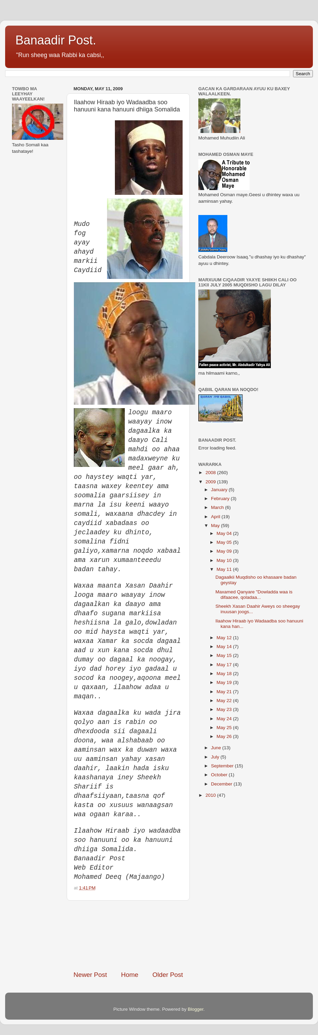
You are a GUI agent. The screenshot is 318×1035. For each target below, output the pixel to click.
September (223, 765)
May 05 (224, 542)
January (220, 489)
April (216, 516)
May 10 (224, 560)
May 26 (224, 736)
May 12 (224, 637)
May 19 (224, 682)
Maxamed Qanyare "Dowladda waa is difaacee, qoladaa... (253, 594)
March (218, 507)
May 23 (224, 709)
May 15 (224, 655)
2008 (211, 472)
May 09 (224, 551)
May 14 (224, 646)
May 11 (224, 569)
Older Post (168, 974)
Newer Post (90, 974)
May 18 (224, 673)
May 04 (224, 533)
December (222, 784)
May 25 (224, 727)
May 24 (224, 718)
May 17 (224, 664)
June (216, 747)
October (220, 774)
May (216, 525)
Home (129, 974)
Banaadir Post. (55, 40)
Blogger (195, 1009)
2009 (211, 481)
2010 (211, 795)
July (216, 757)
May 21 (224, 691)
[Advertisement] (128, 935)
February (221, 498)
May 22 (224, 700)
